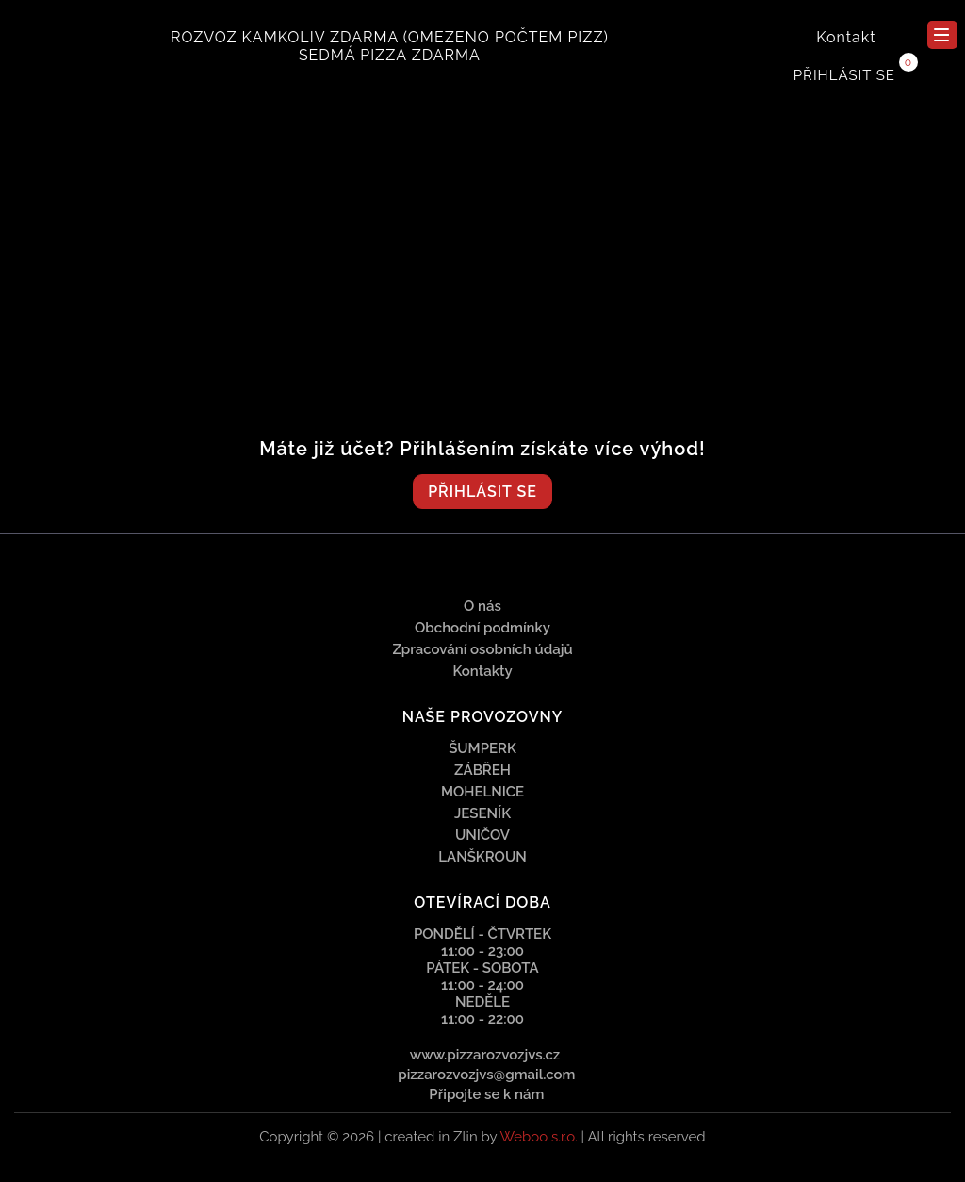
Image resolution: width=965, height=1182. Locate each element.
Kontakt (845, 37)
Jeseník (482, 813)
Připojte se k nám (485, 1094)
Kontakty (482, 671)
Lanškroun (482, 856)
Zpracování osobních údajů (482, 649)
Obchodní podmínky (482, 627)
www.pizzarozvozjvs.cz (485, 1054)
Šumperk (482, 748)
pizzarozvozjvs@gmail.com (485, 1074)
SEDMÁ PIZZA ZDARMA (390, 55)
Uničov (482, 835)
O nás (482, 606)
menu (941, 34)
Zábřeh (482, 770)
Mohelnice (482, 791)
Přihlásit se (844, 75)
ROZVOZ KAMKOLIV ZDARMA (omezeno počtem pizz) (390, 37)
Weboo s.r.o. (538, 1136)
